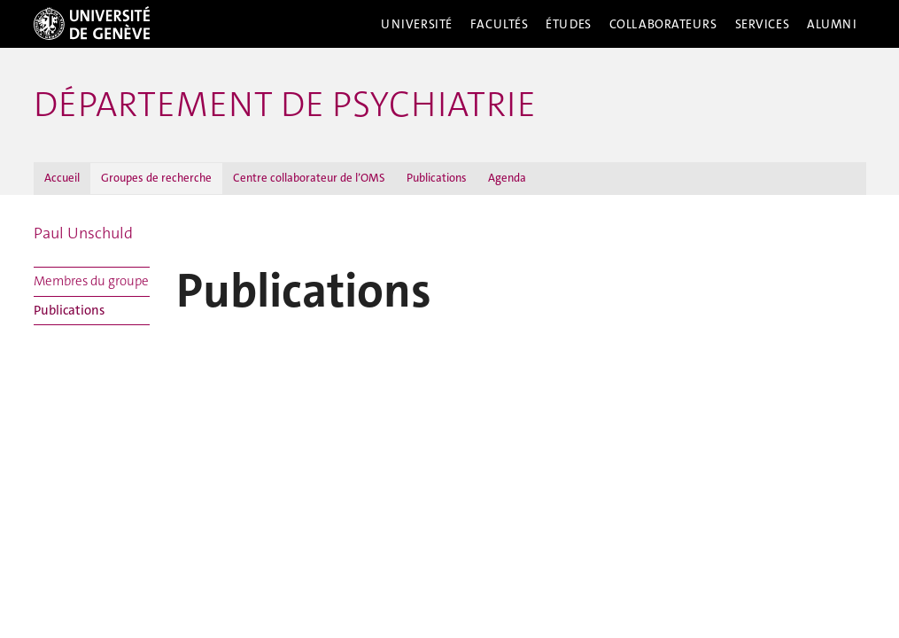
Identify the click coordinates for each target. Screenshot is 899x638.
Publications (437, 177)
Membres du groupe (91, 281)
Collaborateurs (663, 24)
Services (762, 24)
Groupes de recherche (156, 177)
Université (417, 24)
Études (568, 24)
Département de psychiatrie (285, 104)
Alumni (831, 24)
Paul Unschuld (83, 233)
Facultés (499, 24)
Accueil (62, 177)
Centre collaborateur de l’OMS (309, 177)
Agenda (507, 177)
